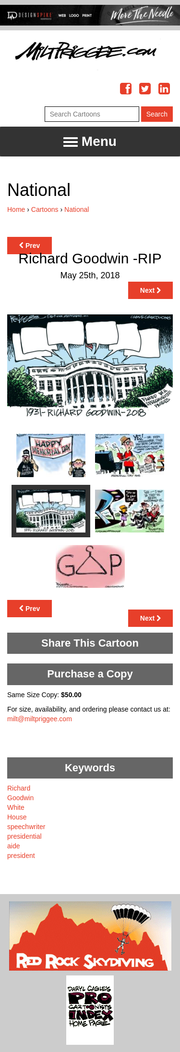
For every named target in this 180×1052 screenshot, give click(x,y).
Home (16, 209)
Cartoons (45, 209)
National (76, 209)
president (21, 855)
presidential (24, 836)
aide (13, 846)
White (15, 807)
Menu (90, 142)
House (16, 817)
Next (150, 290)
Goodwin (20, 798)
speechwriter (26, 827)
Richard (18, 788)
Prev (29, 245)
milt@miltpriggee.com (39, 719)
